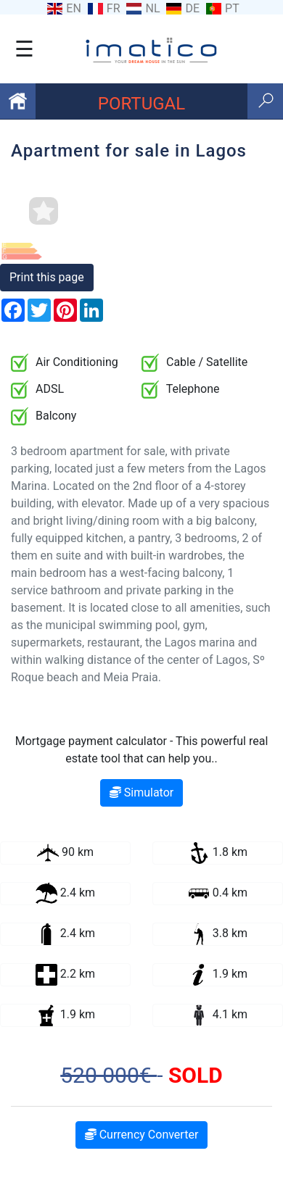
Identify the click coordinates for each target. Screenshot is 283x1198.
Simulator (141, 792)
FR (113, 8)
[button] (262, 251)
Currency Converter (142, 1134)
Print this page (46, 277)
